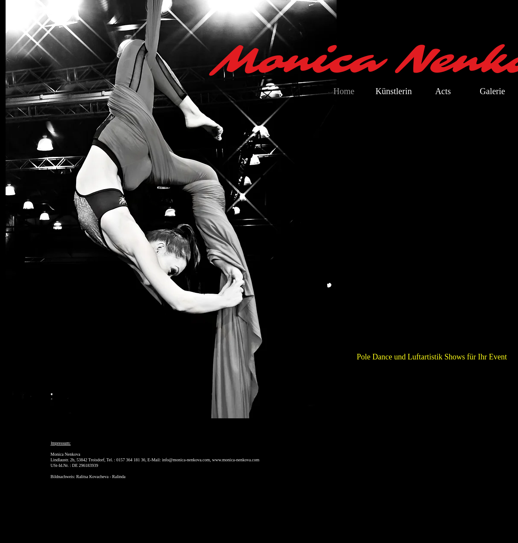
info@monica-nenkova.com (186, 459)
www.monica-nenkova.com (235, 459)
